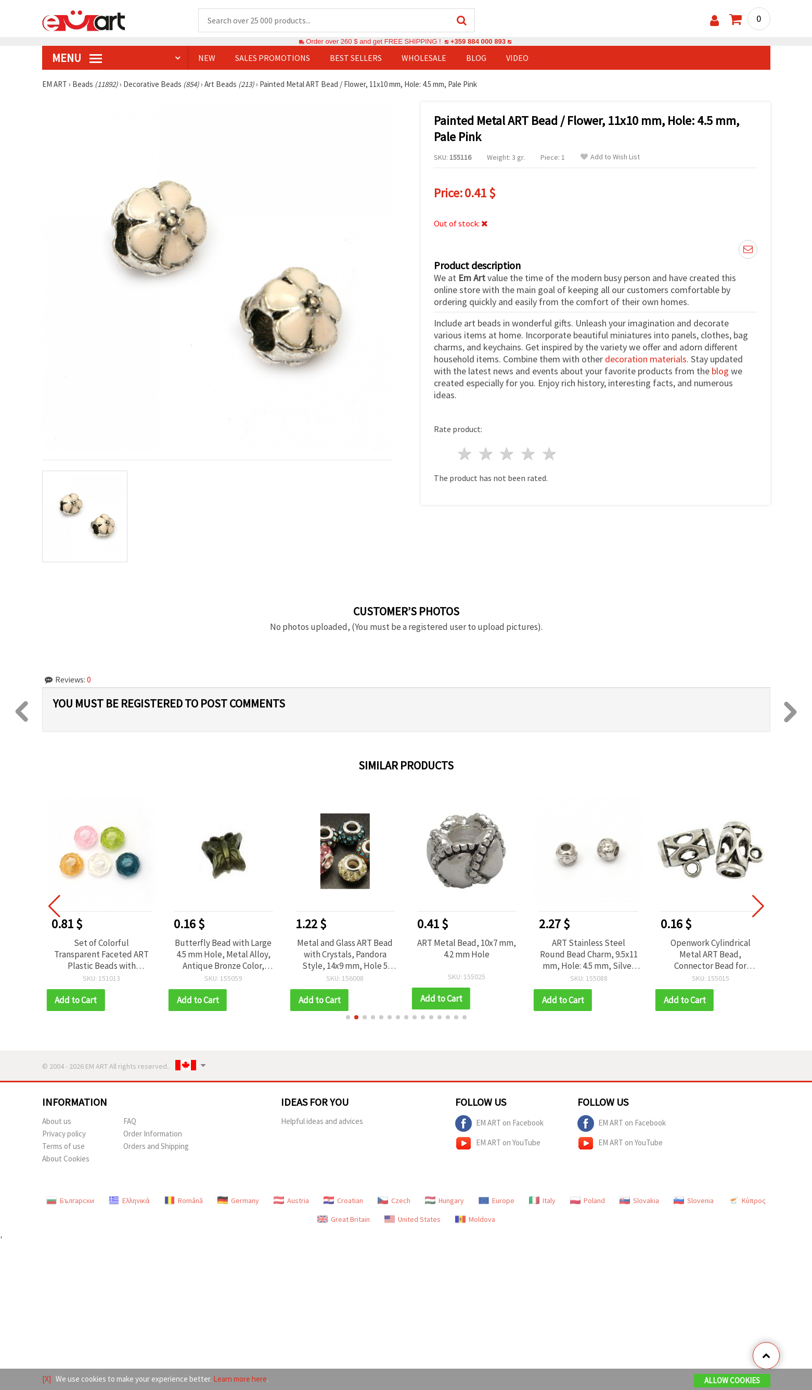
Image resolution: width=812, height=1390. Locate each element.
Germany (238, 1200)
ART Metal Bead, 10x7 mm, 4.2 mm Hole (466, 948)
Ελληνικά (129, 1200)
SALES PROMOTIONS (272, 58)
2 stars (486, 453)
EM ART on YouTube (497, 1143)
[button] (348, 1017)
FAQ (129, 1121)
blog (720, 371)
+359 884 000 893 (478, 41)
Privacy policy (64, 1134)
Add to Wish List (610, 157)
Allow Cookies (732, 1380)
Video (517, 58)
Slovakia (639, 1200)
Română (183, 1200)
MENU (77, 57)
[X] (46, 1379)
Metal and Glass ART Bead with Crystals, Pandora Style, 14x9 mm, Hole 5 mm (345, 954)
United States (412, 1219)
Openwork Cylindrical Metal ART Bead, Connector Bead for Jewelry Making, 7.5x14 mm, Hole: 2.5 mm (710, 954)
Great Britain (343, 1219)
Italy (542, 1200)
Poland (587, 1200)
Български (70, 1200)
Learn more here (240, 1379)
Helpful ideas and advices (322, 1121)
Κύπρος (747, 1200)
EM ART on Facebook (499, 1123)
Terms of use (63, 1146)
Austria (291, 1200)
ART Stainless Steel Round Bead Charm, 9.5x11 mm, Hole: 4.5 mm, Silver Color (589, 954)
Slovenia (694, 1200)
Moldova (475, 1219)
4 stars (528, 453)
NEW (206, 58)
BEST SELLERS (356, 58)
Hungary (444, 1200)
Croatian (343, 1200)
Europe (496, 1200)
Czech (394, 1200)
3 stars (507, 453)
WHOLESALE (424, 58)
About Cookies (65, 1159)
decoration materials (646, 359)
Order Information (152, 1134)
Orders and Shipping (156, 1146)
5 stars (550, 453)
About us (56, 1121)
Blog (476, 58)
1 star (465, 453)
